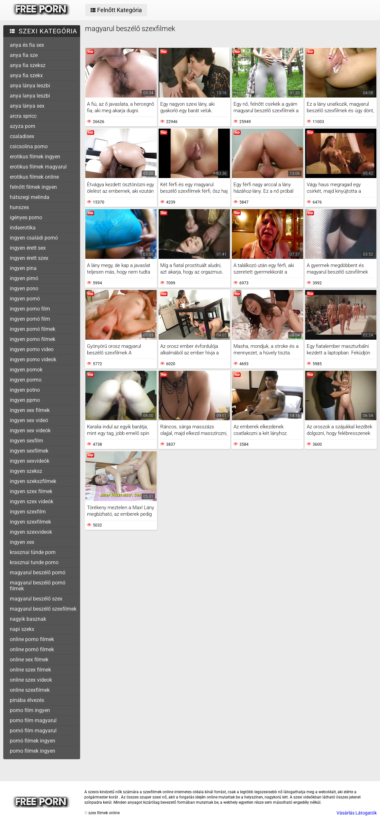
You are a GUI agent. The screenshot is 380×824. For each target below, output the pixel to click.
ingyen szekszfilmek (33, 481)
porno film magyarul (33, 720)
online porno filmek (32, 639)
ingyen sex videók (30, 430)
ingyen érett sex (28, 248)
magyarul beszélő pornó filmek (37, 586)
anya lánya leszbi (30, 85)
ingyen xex (22, 542)
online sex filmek (29, 659)
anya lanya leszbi (30, 96)
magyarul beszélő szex (36, 599)
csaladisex (22, 136)
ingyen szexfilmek (30, 522)
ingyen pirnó (24, 278)
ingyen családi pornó (34, 238)
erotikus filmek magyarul (38, 167)
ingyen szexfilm (28, 512)
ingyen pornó (25, 299)
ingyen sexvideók (29, 461)
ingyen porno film (30, 309)
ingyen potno (25, 390)
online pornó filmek (32, 649)
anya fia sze (24, 55)
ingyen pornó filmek (32, 329)
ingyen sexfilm (26, 441)
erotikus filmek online (34, 177)
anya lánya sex (27, 106)
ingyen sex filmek (30, 410)
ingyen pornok (26, 370)
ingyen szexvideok (31, 532)
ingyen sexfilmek (29, 451)
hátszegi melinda (29, 197)
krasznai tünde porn (33, 552)
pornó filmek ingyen (32, 741)
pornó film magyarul (33, 730)
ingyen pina (23, 268)
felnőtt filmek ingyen (33, 187)
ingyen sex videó (29, 420)
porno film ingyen (30, 710)
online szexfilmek (30, 690)
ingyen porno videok (33, 359)
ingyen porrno (26, 380)
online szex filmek (30, 670)
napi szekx (22, 629)
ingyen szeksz (26, 471)
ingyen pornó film (30, 319)
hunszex (19, 207)
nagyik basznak (28, 619)
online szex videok (31, 680)
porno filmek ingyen (32, 751)
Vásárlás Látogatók (357, 812)
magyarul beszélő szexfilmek (43, 609)
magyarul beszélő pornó (37, 572)
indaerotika (23, 227)
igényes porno (26, 217)
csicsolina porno (29, 146)
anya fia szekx (26, 75)
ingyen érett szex (29, 258)
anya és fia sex (27, 45)
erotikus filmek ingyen (35, 156)
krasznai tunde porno (34, 562)
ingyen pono (24, 288)
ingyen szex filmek (31, 491)
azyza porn (22, 126)
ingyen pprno (25, 400)
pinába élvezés (27, 700)
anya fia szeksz (27, 65)
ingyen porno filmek (32, 339)
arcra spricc (23, 116)
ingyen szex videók (31, 501)
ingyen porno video (32, 349)
